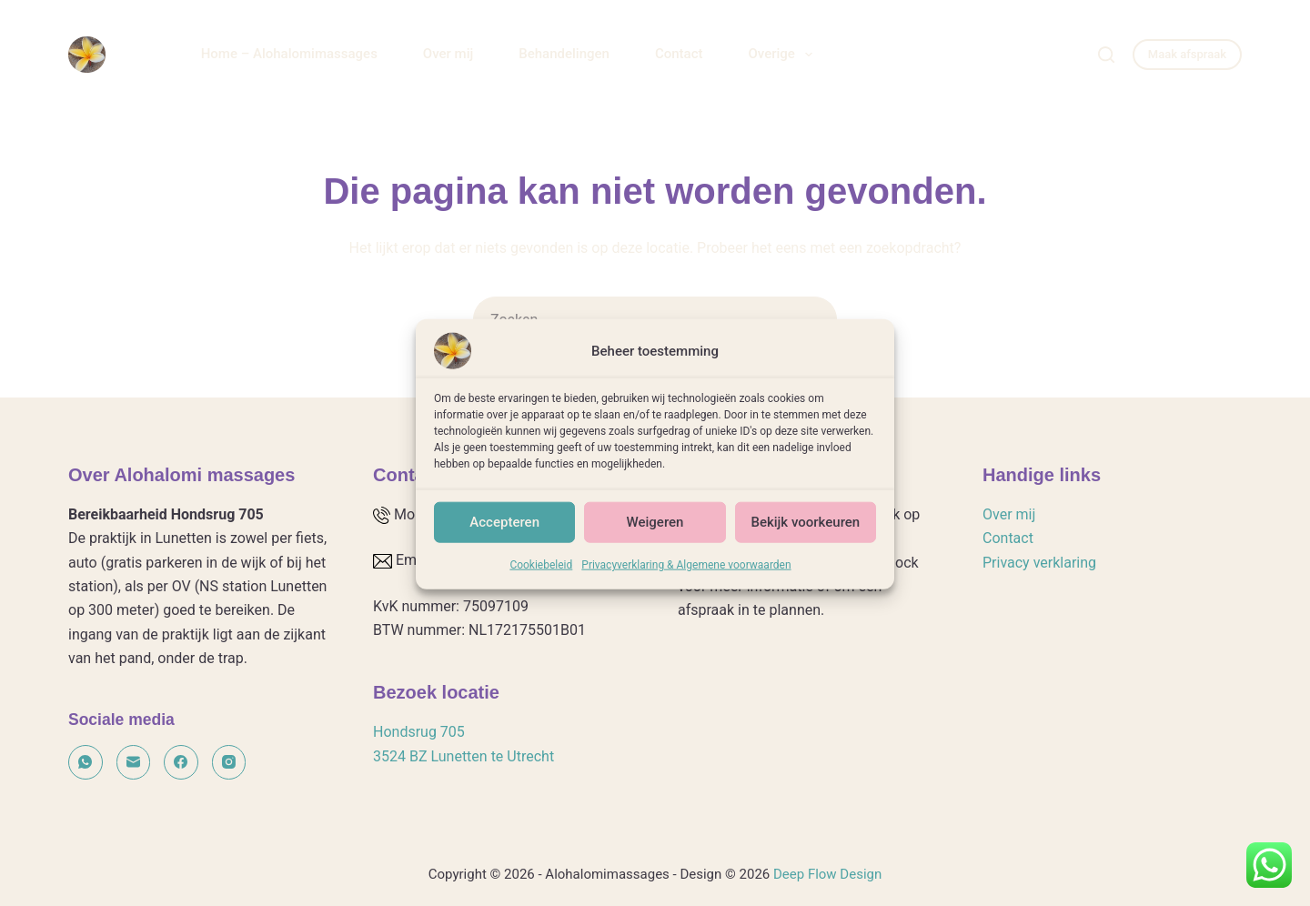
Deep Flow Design (827, 874)
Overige (783, 54)
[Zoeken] (1106, 54)
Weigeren (655, 533)
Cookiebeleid (540, 575)
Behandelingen (564, 53)
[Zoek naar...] (632, 319)
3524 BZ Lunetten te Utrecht (463, 756)
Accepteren (504, 533)
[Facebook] (181, 762)
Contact (679, 53)
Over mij (448, 53)
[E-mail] (133, 762)
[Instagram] (229, 762)
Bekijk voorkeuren (805, 533)
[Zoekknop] (814, 319)
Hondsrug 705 (419, 731)
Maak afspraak (1187, 54)
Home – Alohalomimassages (289, 53)
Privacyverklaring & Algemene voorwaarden (686, 575)
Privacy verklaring (1039, 562)
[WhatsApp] (85, 762)
